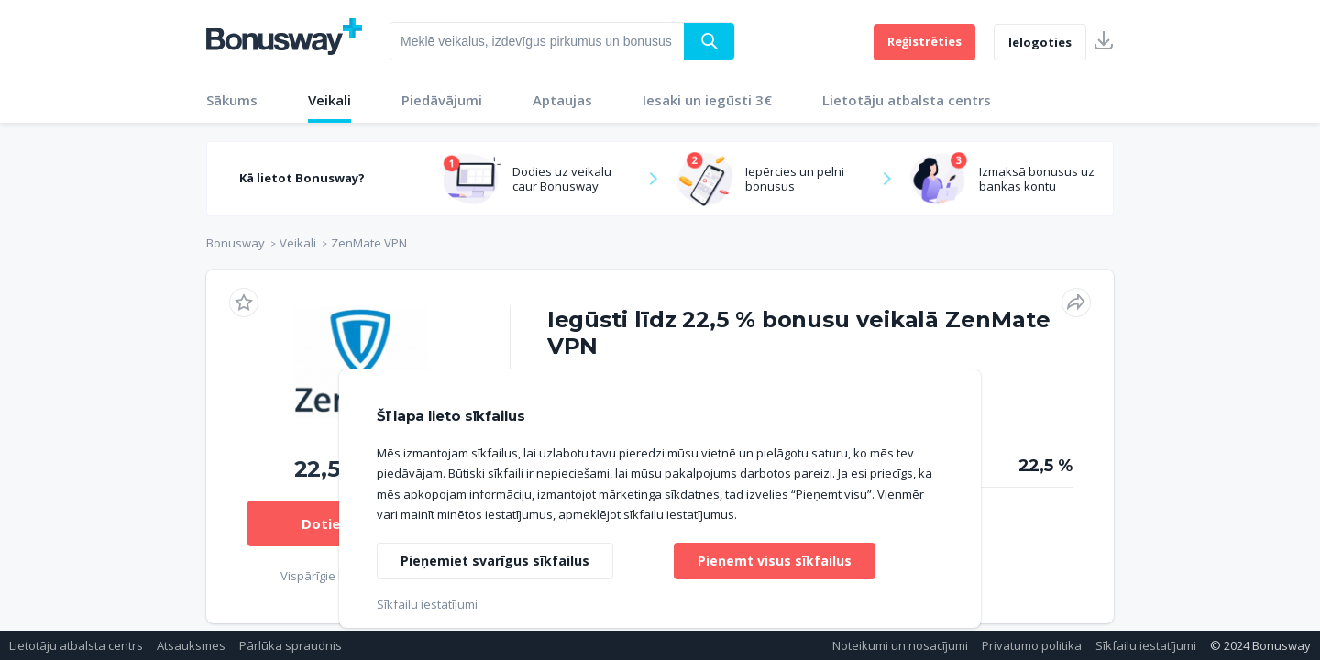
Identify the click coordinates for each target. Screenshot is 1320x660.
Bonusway (235, 243)
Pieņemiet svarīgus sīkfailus (495, 560)
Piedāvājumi (442, 100)
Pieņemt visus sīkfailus (775, 560)
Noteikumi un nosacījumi (900, 645)
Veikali (329, 100)
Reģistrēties (924, 41)
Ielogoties (1040, 42)
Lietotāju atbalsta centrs (906, 100)
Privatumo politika (1032, 645)
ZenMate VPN (369, 243)
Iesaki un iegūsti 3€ (707, 100)
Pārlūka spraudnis (290, 645)
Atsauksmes (191, 645)
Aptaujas (562, 100)
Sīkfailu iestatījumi (1145, 645)
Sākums (232, 100)
